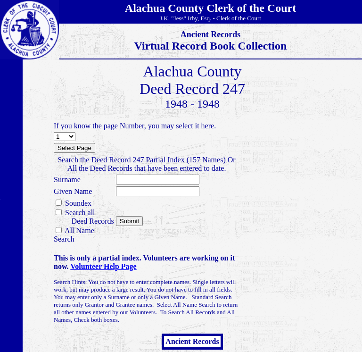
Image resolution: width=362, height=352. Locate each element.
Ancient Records (192, 341)
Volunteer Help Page (103, 266)
